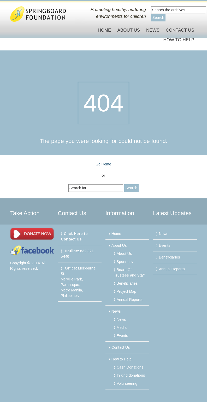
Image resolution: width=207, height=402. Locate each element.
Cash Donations (130, 367)
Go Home (103, 164)
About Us (128, 30)
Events (122, 336)
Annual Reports (130, 299)
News (152, 30)
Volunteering (127, 383)
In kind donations (131, 375)
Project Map (126, 291)
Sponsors (125, 262)
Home (104, 30)
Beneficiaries (127, 283)
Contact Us (180, 30)
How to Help (178, 39)
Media (122, 327)
